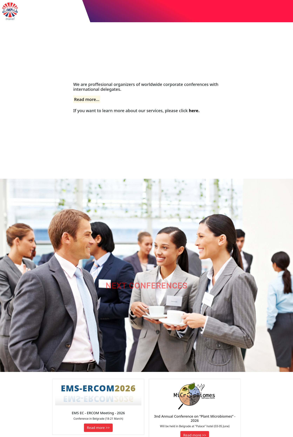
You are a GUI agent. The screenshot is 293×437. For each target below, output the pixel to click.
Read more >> (98, 427)
